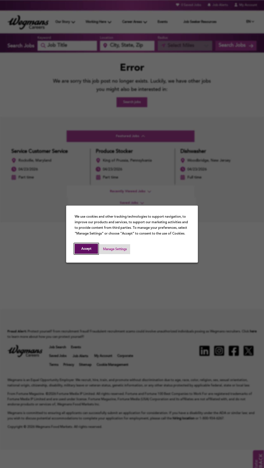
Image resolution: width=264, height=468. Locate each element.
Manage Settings (116, 249)
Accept (86, 248)
